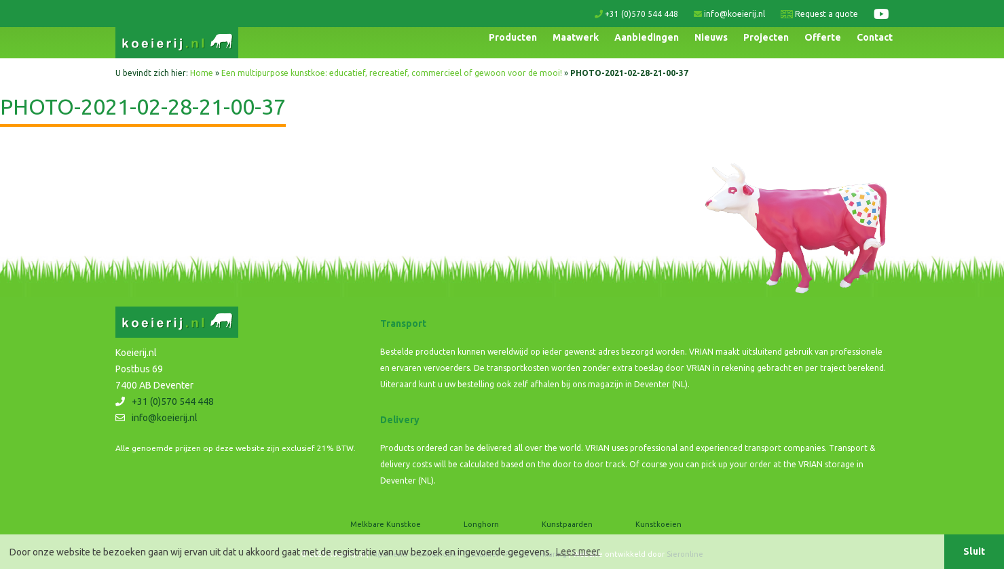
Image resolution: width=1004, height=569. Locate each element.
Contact (875, 37)
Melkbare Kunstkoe (385, 524)
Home (201, 72)
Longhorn (481, 524)
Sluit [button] (974, 551)
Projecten (766, 37)
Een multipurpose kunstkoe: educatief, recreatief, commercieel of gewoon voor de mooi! (391, 72)
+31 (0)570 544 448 (636, 13)
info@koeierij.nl (729, 13)
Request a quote (819, 13)
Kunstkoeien (658, 524)
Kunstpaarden (567, 524)
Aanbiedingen (646, 37)
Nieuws (711, 37)
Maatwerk (576, 37)
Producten (513, 37)
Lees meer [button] (578, 551)
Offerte (822, 37)
